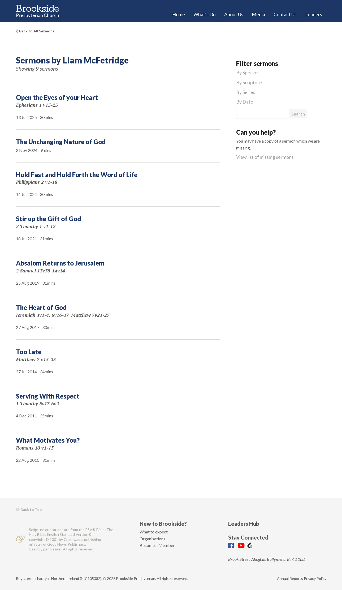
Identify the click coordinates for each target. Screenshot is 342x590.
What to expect (154, 531)
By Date (244, 102)
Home (178, 14)
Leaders (313, 14)
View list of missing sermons (265, 157)
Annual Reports (290, 578)
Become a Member (157, 545)
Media (258, 14)
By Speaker (247, 72)
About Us (233, 14)
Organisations (152, 538)
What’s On (204, 14)
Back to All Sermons (35, 31)
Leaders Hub (243, 523)
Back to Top (29, 509)
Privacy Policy (315, 578)
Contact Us (285, 14)
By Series (245, 92)
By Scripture (249, 82)
